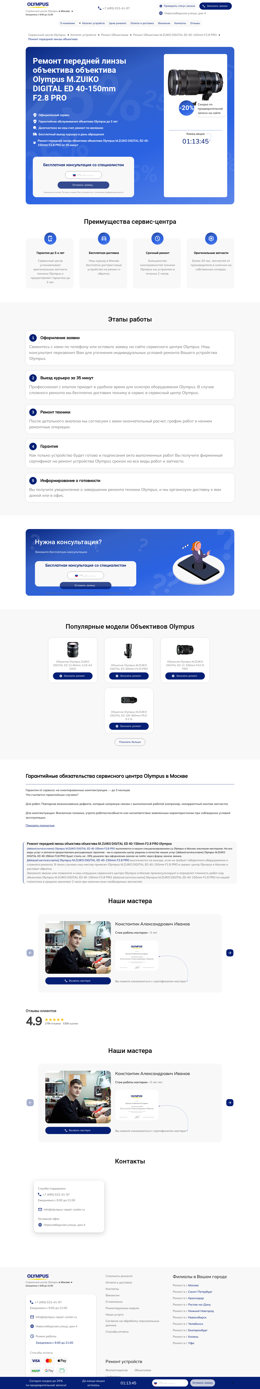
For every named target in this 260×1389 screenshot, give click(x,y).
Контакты (180, 23)
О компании (67, 23)
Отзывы (195, 23)
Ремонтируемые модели (122, 1248)
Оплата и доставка (142, 23)
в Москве (66, 11)
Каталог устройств (93, 23)
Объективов (142, 1310)
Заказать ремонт (49, 666)
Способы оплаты (117, 1271)
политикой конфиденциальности (109, 182)
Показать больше (130, 681)
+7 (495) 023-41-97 (116, 8)
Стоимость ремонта (119, 1215)
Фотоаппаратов (117, 1310)
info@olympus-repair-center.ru (61, 1150)
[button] (229, 892)
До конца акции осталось (93, 1383)
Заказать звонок (215, 6)
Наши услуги (115, 1254)
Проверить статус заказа (177, 6)
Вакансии (164, 23)
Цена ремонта (117, 23)
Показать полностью (40, 765)
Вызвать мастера (77, 920)
